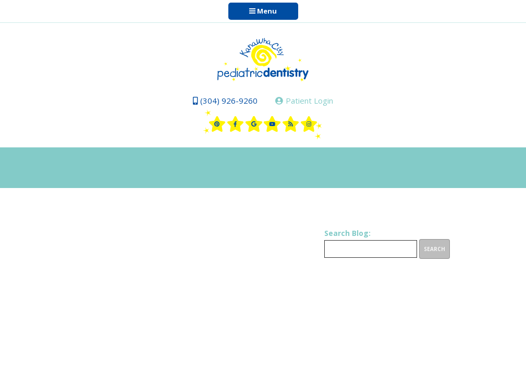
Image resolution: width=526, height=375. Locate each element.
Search (434, 249)
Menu (263, 11)
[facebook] (235, 124)
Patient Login (304, 100)
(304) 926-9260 (225, 100)
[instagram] (309, 124)
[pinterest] (217, 124)
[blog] (291, 124)
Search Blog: (347, 233)
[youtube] (272, 124)
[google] (254, 124)
